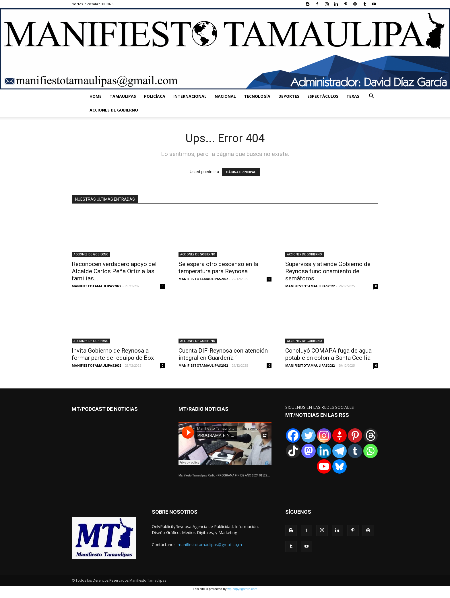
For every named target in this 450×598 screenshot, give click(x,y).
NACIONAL (225, 96)
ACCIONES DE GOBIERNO (114, 110)
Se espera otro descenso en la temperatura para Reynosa (218, 268)
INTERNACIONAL (190, 96)
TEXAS (352, 96)
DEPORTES (288, 96)
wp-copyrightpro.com (242, 589)
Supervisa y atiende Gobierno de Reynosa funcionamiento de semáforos (328, 271)
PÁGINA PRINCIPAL (241, 172)
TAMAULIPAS (123, 96)
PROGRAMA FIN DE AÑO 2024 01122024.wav (248, 475)
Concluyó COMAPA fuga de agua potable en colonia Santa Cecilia (328, 354)
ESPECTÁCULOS (322, 96)
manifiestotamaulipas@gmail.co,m (210, 544)
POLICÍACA (154, 96)
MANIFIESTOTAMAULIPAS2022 (96, 286)
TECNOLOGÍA (257, 96)
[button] (371, 96)
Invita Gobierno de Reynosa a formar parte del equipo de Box (113, 354)
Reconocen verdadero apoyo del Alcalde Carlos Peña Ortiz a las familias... (114, 271)
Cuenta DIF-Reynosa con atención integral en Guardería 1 (223, 354)
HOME (96, 96)
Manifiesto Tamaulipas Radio (197, 475)
